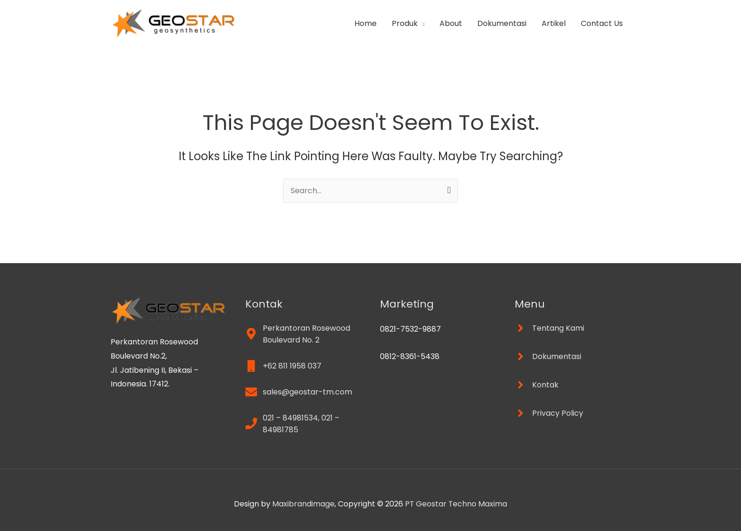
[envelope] (298, 392)
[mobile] (283, 366)
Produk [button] (405, 23)
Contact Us (602, 23)
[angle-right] (549, 328)
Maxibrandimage (303, 503)
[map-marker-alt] (303, 334)
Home (365, 23)
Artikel (554, 23)
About (450, 23)
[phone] (303, 424)
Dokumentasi (501, 23)
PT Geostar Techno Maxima (456, 503)
